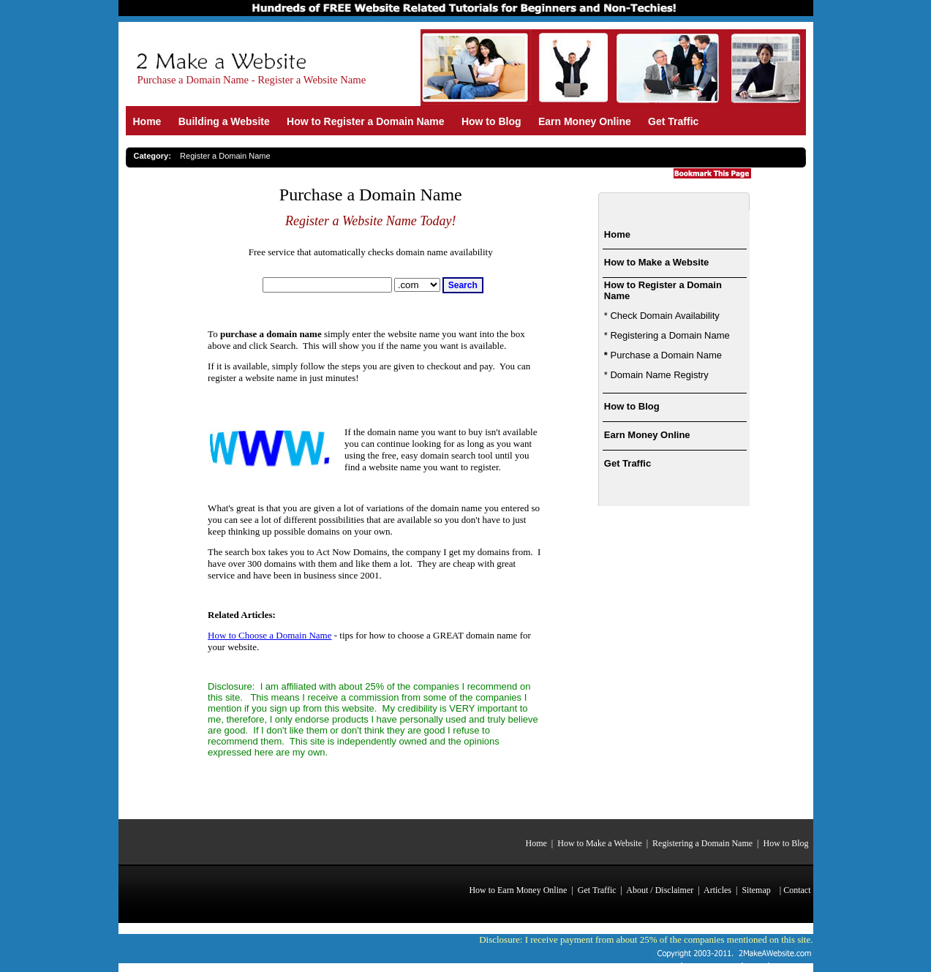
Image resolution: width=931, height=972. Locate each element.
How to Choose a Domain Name (269, 635)
